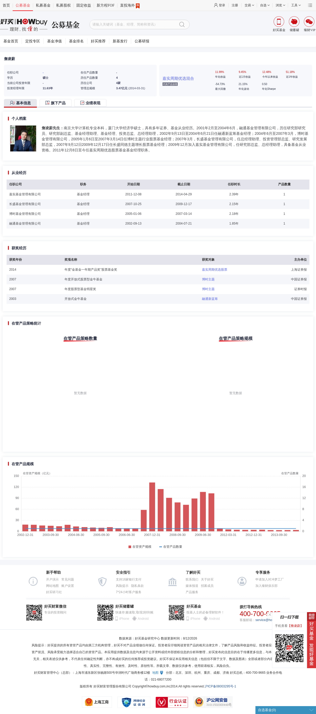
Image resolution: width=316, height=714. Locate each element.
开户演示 (52, 579)
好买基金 (193, 606)
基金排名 (76, 41)
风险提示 (122, 586)
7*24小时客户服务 (128, 592)
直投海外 (130, 5)
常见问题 (67, 579)
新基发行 (120, 41)
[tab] (21, 103)
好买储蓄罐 (124, 606)
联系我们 (192, 579)
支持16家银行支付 (128, 579)
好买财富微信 (55, 606)
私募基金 (43, 5)
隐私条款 (137, 586)
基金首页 (10, 41)
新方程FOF (106, 5)
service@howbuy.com (270, 620)
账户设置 (67, 586)
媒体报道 (192, 586)
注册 (235, 5)
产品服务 (192, 592)
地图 (155, 673)
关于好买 (207, 579)
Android (143, 619)
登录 (222, 5)
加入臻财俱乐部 (266, 586)
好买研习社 (54, 592)
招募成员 (207, 586)
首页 (6, 5)
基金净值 (54, 41)
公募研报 (142, 41)
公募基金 (23, 5)
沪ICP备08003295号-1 (220, 686)
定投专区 (32, 41)
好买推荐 (98, 41)
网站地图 (52, 586)
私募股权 (63, 5)
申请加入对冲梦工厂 (269, 579)
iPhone (124, 619)
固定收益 (83, 5)
